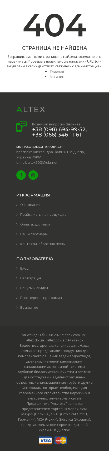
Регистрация (31, 278)
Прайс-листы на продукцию (43, 214)
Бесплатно (29, 307)
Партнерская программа (41, 297)
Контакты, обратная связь (42, 243)
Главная (57, 71)
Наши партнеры (34, 234)
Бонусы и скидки (34, 287)
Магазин (57, 76)
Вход (24, 268)
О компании (30, 204)
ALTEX (31, 109)
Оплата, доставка (35, 224)
